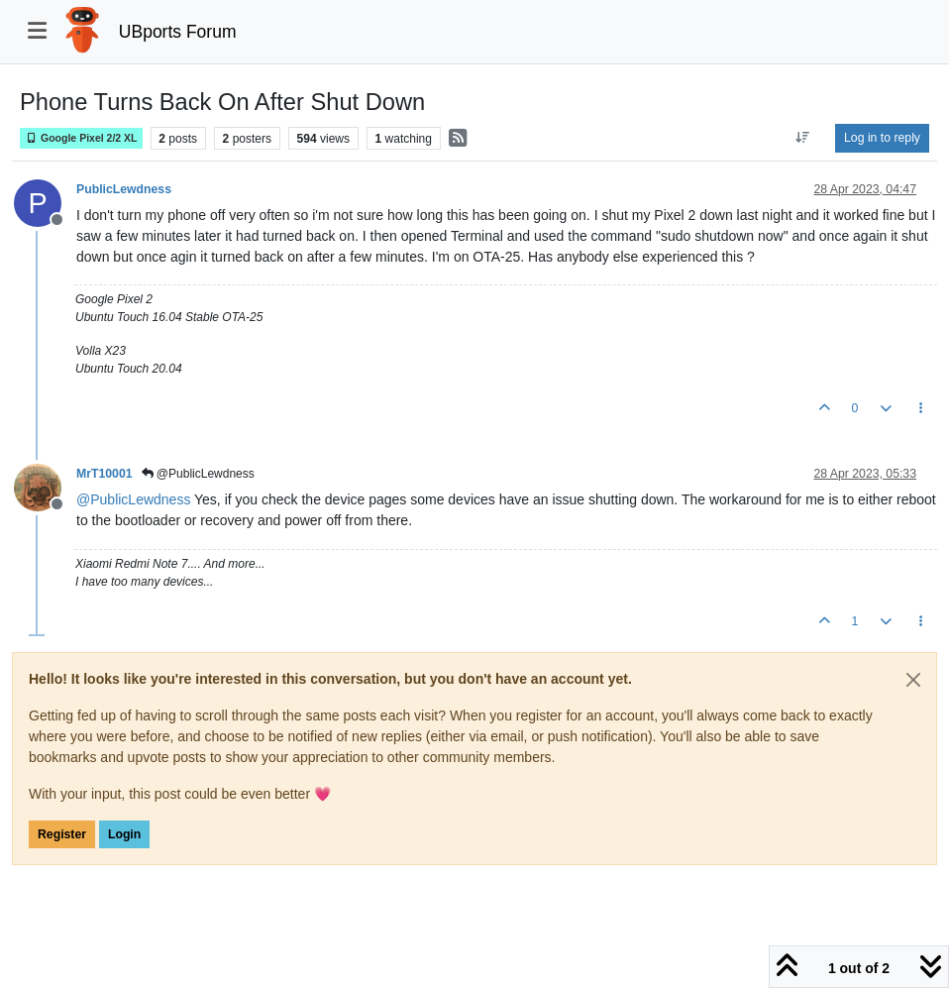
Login (124, 834)
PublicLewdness (123, 189)
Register (62, 834)
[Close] (913, 680)
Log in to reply (882, 138)
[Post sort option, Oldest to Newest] (803, 138)
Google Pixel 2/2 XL (81, 138)
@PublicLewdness (198, 474)
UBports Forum (178, 32)
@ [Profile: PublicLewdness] (133, 499)
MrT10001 (104, 474)
